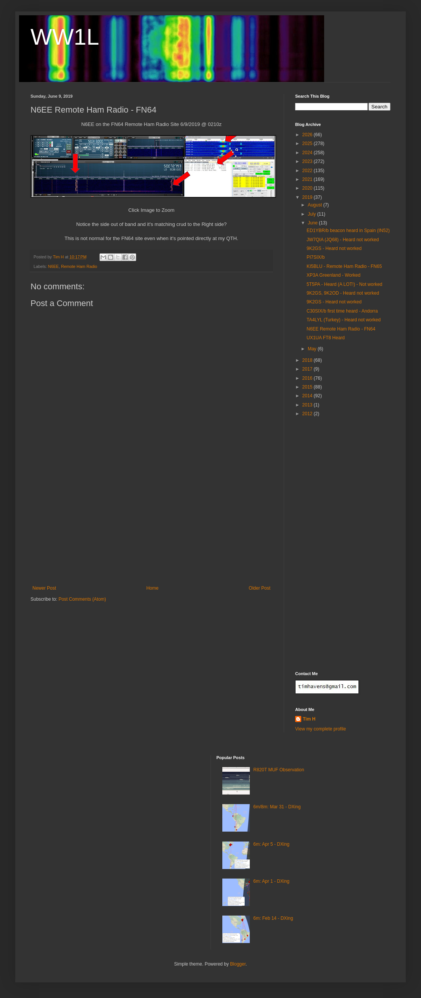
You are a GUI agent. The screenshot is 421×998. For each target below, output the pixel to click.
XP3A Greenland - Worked (333, 275)
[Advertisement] (151, 528)
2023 (308, 161)
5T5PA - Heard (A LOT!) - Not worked (344, 284)
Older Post (259, 588)
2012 (308, 413)
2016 (308, 378)
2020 (308, 188)
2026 (308, 134)
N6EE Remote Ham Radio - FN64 (341, 329)
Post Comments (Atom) (82, 599)
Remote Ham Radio (79, 266)
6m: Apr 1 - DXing (271, 881)
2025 (308, 143)
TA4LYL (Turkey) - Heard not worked (344, 319)
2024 (308, 152)
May (313, 348)
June (313, 223)
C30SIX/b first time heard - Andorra (342, 311)
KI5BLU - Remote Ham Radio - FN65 (344, 266)
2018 (308, 360)
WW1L (65, 37)
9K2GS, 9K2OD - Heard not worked (343, 293)
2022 (308, 170)
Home (152, 588)
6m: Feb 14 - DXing (273, 918)
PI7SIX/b (316, 257)
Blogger (238, 964)
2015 (308, 387)
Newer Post (44, 588)
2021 (308, 179)
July (312, 214)
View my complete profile (320, 729)
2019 (308, 197)
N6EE (53, 266)
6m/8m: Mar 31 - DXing (276, 806)
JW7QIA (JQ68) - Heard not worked (343, 239)
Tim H (309, 719)
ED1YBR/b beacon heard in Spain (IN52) (348, 230)
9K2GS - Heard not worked (334, 248)
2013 (308, 405)
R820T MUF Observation (278, 769)
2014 (308, 395)
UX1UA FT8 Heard (326, 337)
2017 (308, 369)
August (315, 205)
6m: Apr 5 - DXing (271, 844)
